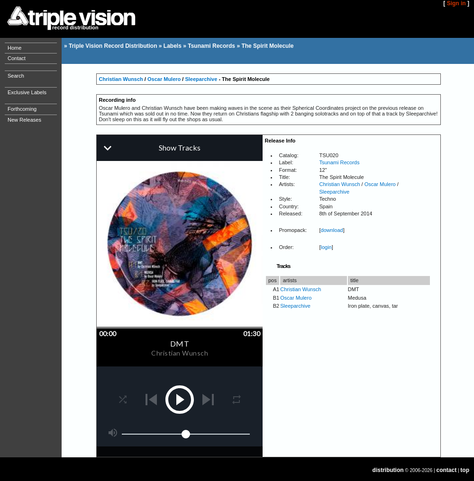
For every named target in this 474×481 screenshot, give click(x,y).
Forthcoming (22, 109)
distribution (388, 470)
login (326, 247)
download (332, 230)
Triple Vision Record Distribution (113, 46)
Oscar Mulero (164, 79)
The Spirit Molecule (267, 46)
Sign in (456, 3)
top (464, 470)
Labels (173, 46)
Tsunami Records (211, 46)
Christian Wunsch (121, 79)
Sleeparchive (201, 79)
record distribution (75, 27)
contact (447, 470)
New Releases (24, 120)
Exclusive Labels (27, 92)
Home (14, 48)
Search (16, 76)
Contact (17, 58)
